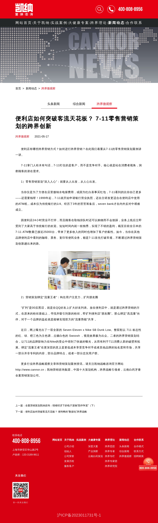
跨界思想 (110, 446)
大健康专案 (79, 23)
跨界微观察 (48, 88)
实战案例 (59, 23)
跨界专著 (110, 451)
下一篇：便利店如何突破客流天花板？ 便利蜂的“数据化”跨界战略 (51, 411)
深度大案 (93, 446)
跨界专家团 (111, 461)
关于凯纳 (41, 23)
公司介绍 (69, 446)
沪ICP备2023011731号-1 (79, 515)
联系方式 (139, 451)
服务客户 (69, 466)
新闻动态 (116, 23)
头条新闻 (53, 104)
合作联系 (134, 23)
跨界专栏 (110, 456)
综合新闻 (79, 104)
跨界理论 (98, 23)
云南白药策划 (95, 456)
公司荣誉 (69, 456)
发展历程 (69, 461)
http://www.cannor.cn (29, 369)
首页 (18, 88)
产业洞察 (93, 451)
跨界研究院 (111, 466)
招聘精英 (139, 456)
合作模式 (139, 446)
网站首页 (23, 23)
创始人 (68, 451)
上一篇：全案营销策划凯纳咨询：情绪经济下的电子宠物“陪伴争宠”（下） (55, 405)
